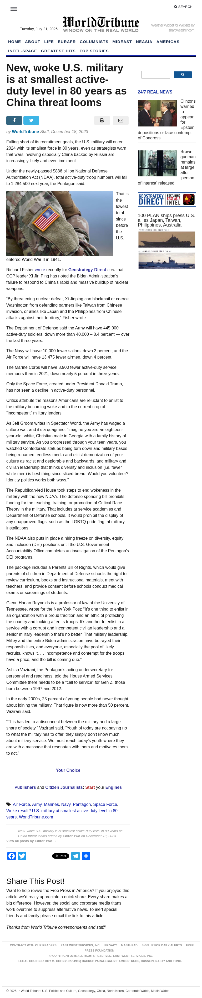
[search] (155, 74)
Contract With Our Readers (33, 945)
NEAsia (144, 41)
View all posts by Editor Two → (31, 841)
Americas (168, 41)
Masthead (129, 945)
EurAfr (67, 41)
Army (37, 804)
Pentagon (82, 804)
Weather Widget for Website (170, 25)
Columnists (94, 41)
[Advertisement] (167, 312)
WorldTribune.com (36, 817)
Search (183, 7)
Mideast (122, 41)
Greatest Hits (58, 51)
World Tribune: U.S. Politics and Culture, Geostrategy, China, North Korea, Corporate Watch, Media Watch (93, 991)
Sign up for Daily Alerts (162, 945)
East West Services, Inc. (80, 945)
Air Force (21, 804)
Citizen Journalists (63, 787)
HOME (14, 41)
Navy (65, 804)
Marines (51, 804)
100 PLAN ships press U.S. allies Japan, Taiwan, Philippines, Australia (166, 220)
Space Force (105, 804)
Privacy (110, 945)
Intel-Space (22, 51)
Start (90, 787)
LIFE (49, 41)
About (32, 41)
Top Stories (94, 51)
